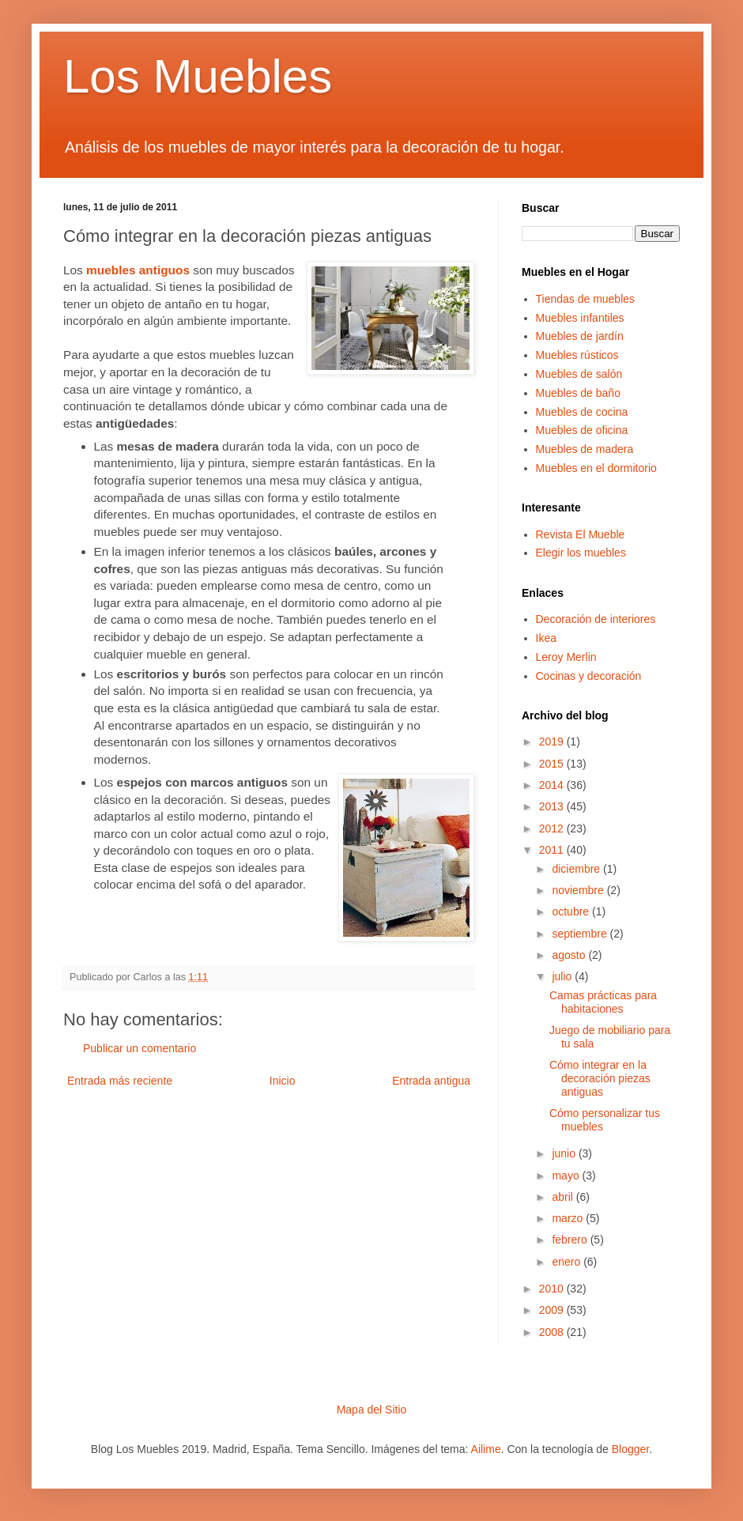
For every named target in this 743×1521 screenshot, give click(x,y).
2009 (553, 1310)
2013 (553, 806)
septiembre (580, 933)
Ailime (486, 1449)
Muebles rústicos (577, 355)
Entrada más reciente (119, 1080)
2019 (553, 741)
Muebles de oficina (582, 430)
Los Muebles (197, 76)
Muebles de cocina (582, 412)
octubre (572, 911)
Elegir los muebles (581, 552)
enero (567, 1261)
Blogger (630, 1449)
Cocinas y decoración (589, 676)
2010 (553, 1288)
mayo (567, 1175)
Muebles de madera (585, 449)
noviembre (579, 890)
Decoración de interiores (596, 619)
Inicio (283, 1080)
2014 (553, 785)
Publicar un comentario (139, 1048)
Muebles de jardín (580, 336)
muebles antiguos (138, 270)
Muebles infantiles (580, 317)
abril (563, 1197)
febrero (571, 1239)
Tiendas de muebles (586, 298)
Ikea (546, 638)
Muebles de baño (578, 393)
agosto (570, 955)
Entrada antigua (431, 1080)
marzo (569, 1218)
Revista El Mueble (580, 534)
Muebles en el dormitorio (596, 468)
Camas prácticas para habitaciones (603, 1002)
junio (565, 1153)
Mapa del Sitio (372, 1409)
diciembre (577, 868)
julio (563, 976)
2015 (553, 763)
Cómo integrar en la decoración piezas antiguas (600, 1078)
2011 (553, 850)
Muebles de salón (579, 374)
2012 (553, 828)
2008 (553, 1332)
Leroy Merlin (566, 657)
